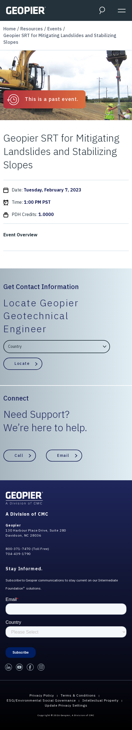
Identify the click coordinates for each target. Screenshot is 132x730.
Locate (22, 363)
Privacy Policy (42, 695)
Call (18, 455)
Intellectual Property (100, 700)
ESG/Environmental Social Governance (41, 700)
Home (9, 28)
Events (54, 28)
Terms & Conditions (78, 695)
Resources (31, 28)
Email (63, 455)
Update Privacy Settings (66, 705)
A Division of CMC (27, 514)
